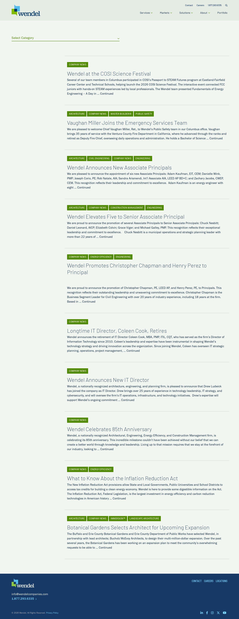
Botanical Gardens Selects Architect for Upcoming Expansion (143, 527)
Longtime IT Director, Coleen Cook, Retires (122, 330)
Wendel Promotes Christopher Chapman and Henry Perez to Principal (137, 273)
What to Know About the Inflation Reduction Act (127, 478)
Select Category (66, 38)
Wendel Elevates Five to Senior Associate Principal (130, 216)
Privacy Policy (52, 613)
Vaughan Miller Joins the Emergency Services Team (132, 122)
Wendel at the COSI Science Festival (114, 73)
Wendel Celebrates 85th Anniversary (114, 428)
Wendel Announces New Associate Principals (124, 167)
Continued (106, 94)
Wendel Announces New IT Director (113, 379)
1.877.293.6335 (24, 599)
